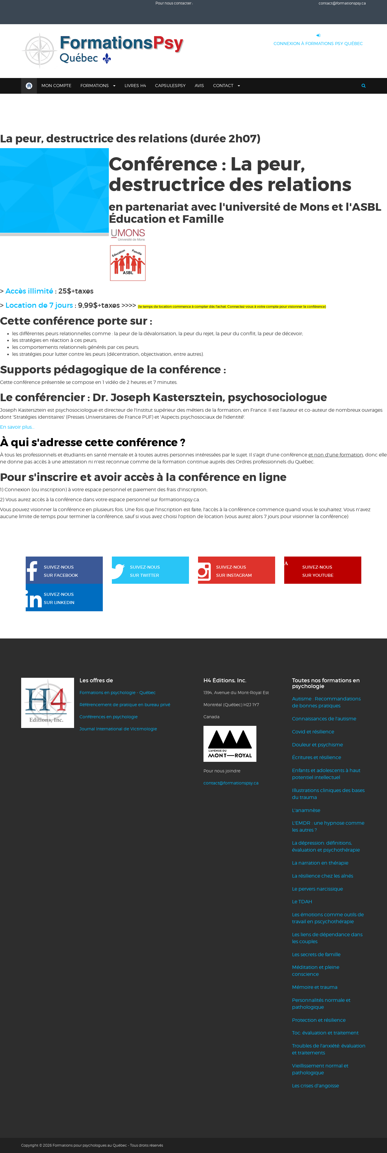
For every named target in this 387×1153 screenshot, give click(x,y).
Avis (199, 85)
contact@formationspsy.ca (342, 3)
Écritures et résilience (316, 757)
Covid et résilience (313, 732)
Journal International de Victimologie (118, 728)
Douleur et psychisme (317, 745)
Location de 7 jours (39, 305)
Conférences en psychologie (109, 716)
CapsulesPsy (170, 85)
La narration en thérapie (320, 863)
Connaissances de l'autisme (324, 719)
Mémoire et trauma (314, 987)
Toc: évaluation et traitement (325, 1033)
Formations (97, 85)
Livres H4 (135, 85)
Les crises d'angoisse (315, 1086)
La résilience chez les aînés (322, 876)
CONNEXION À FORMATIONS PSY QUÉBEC (318, 38)
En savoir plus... (18, 427)
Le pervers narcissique (317, 889)
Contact (226, 85)
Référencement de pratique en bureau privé (125, 704)
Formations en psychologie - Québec (118, 692)
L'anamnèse (306, 810)
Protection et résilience (319, 1020)
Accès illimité (29, 291)
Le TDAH (302, 902)
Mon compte (56, 85)
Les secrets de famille (316, 954)
